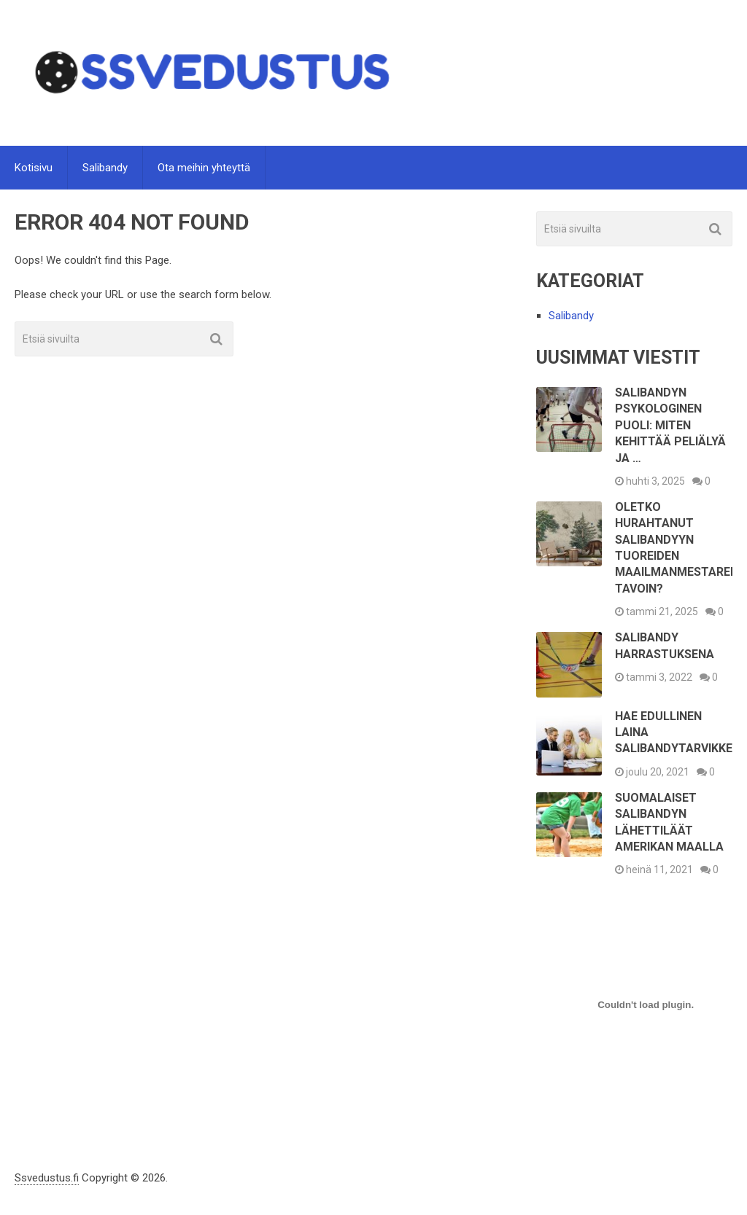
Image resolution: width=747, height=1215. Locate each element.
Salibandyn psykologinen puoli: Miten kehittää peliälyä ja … (670, 425)
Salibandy (105, 167)
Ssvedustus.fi (47, 1177)
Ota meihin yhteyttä (204, 167)
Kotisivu (34, 167)
